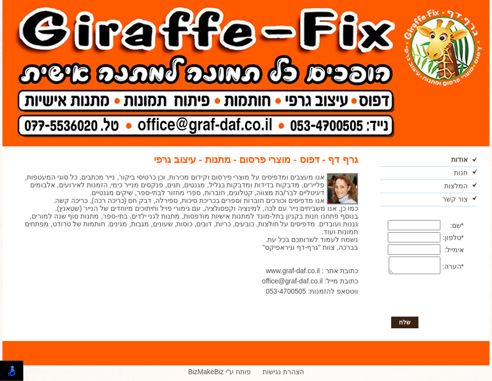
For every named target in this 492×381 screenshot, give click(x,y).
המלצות (456, 186)
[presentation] (428, 299)
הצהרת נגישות (283, 375)
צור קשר (455, 199)
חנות (461, 173)
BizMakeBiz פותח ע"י (219, 375)
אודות (459, 159)
